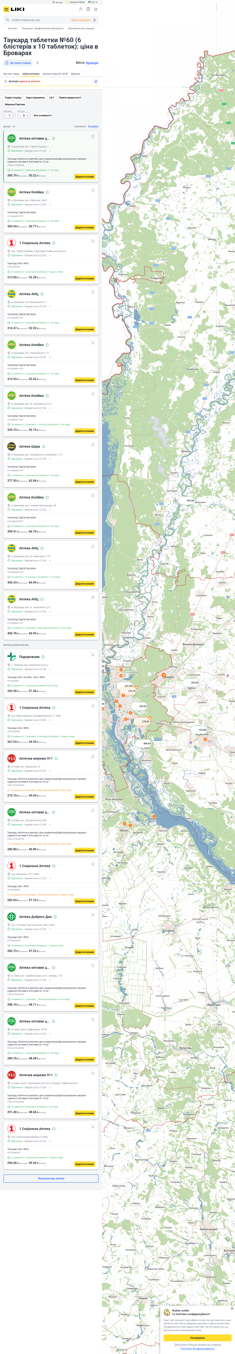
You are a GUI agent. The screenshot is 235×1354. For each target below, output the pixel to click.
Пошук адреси (5, 81)
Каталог (12, 28)
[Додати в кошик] (84, 176)
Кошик (96, 9)
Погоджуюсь (197, 1337)
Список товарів (88, 9)
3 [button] (154, 816)
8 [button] (205, 739)
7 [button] (123, 695)
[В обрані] (92, 136)
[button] (187, 505)
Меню (6, 9)
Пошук (7, 20)
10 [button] (164, 675)
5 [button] (126, 719)
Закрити (232, 1308)
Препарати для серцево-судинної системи (92, 28)
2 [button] (124, 824)
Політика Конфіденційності (197, 1348)
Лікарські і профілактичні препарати (42, 28)
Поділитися (37, 63)
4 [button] (130, 825)
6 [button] (121, 675)
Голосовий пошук (94, 20)
